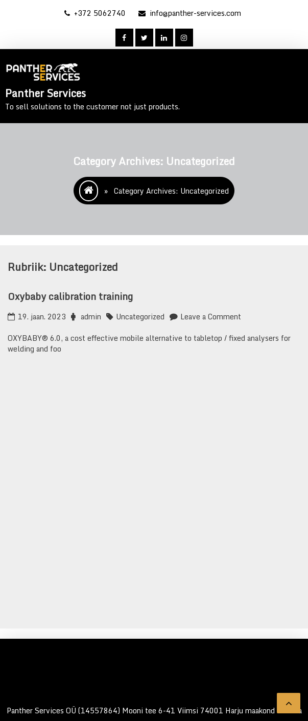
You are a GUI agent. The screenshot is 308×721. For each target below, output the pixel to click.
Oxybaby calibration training (70, 296)
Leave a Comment (210, 316)
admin (91, 316)
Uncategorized (140, 316)
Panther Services (45, 93)
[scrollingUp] (288, 703)
